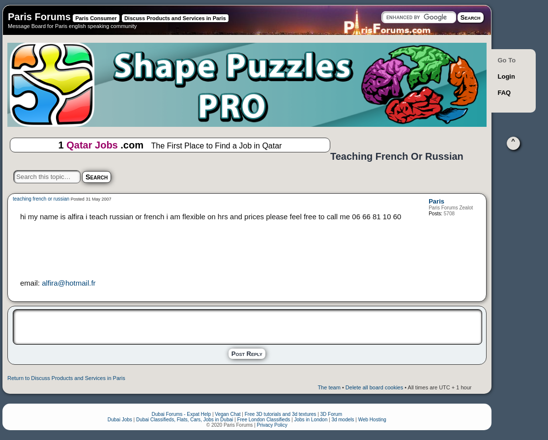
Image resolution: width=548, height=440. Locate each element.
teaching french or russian (41, 199)
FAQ (504, 92)
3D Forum (331, 414)
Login (506, 76)
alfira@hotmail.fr (68, 283)
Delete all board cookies (374, 387)
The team (328, 387)
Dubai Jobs (120, 419)
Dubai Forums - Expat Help (181, 414)
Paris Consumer (95, 18)
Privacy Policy (272, 425)
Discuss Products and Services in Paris (175, 18)
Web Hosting (372, 419)
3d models (342, 419)
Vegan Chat (227, 414)
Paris (436, 201)
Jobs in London (310, 419)
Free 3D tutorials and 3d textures (281, 414)
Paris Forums (39, 16)
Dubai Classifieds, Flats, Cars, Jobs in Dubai (184, 419)
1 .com (170, 145)
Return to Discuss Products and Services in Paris (66, 378)
